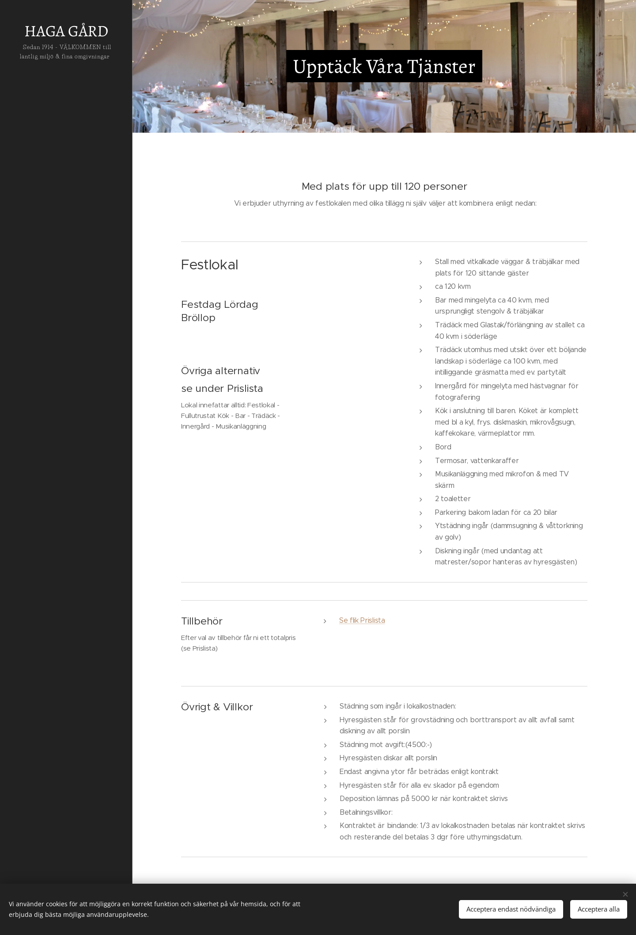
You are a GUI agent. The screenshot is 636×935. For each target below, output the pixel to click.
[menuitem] (66, 429)
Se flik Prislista (362, 620)
